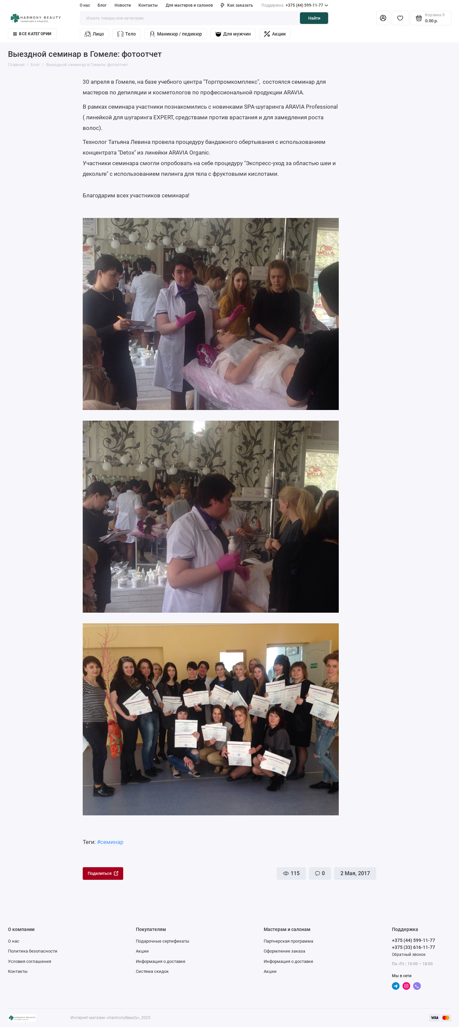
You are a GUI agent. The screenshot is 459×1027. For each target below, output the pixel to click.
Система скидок (152, 971)
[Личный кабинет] (383, 18)
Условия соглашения (29, 961)
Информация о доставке (160, 961)
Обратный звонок (408, 954)
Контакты (148, 5)
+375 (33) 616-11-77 (413, 947)
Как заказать (237, 5)
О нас (85, 5)
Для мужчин (233, 34)
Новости (123, 5)
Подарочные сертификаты (162, 941)
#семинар (110, 842)
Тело (126, 34)
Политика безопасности (32, 951)
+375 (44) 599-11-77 (294, 5)
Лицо (94, 34)
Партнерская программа (288, 941)
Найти (314, 18)
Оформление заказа (284, 951)
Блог (102, 5)
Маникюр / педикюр (175, 34)
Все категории (32, 34)
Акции (275, 34)
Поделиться (103, 873)
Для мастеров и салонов (189, 5)
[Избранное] (400, 18)
